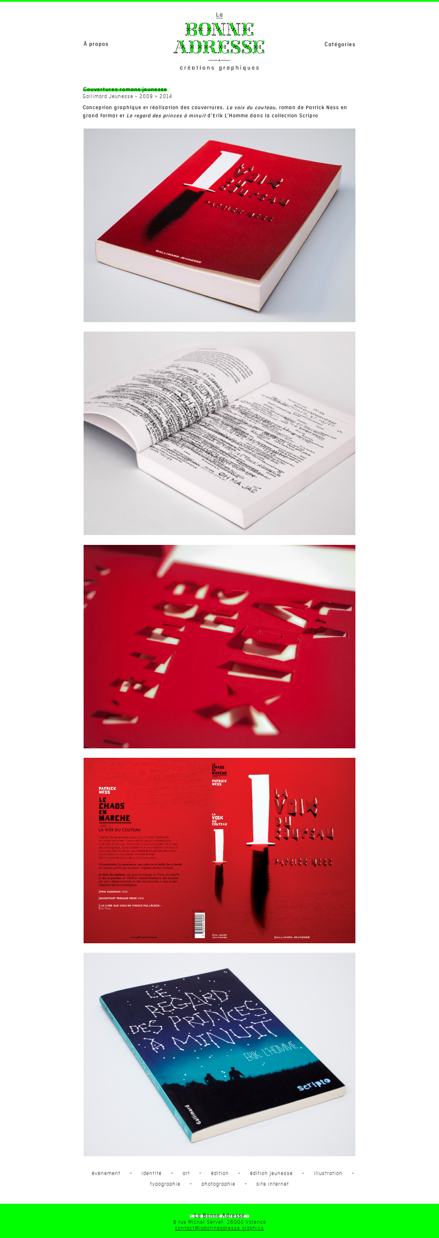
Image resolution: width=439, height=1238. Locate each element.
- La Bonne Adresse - (219, 1216)
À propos (96, 44)
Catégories (340, 45)
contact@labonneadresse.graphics (219, 1228)
